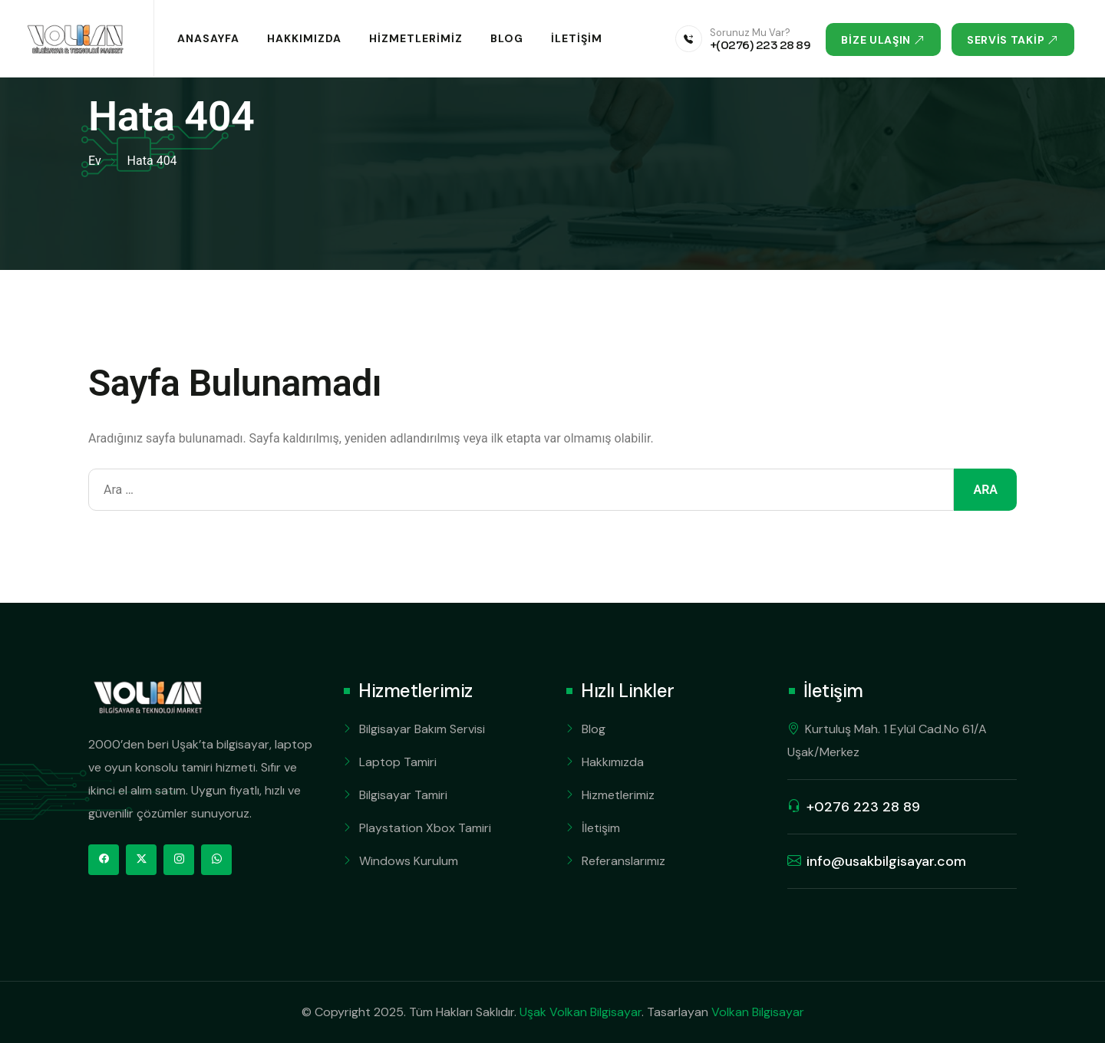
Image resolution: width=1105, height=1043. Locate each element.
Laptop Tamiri (398, 762)
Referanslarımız (623, 861)
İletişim (576, 38)
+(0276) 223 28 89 (760, 45)
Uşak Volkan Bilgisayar (581, 1012)
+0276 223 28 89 (863, 807)
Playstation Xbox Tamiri (425, 828)
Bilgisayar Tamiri (403, 795)
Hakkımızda (304, 38)
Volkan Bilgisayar (757, 1012)
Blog (506, 38)
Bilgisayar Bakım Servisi (422, 729)
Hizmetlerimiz (416, 38)
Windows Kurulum (408, 861)
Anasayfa (208, 38)
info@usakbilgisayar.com (886, 861)
